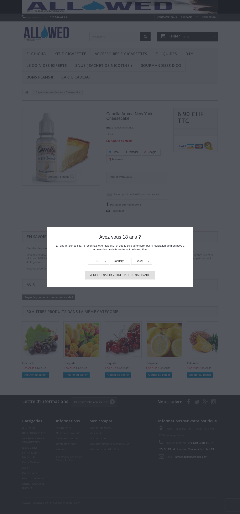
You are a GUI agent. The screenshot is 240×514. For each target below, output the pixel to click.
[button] (98, 261)
